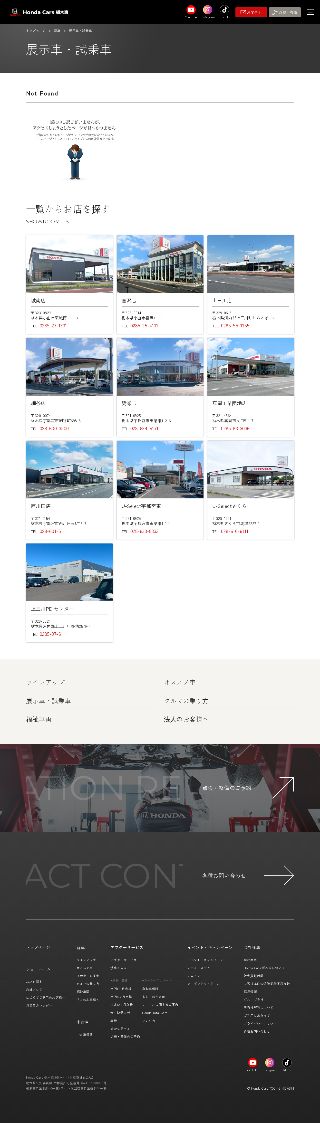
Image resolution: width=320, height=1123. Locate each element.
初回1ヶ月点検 (120, 988)
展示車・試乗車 (48, 700)
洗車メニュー (120, 967)
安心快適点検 (120, 1012)
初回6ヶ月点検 (121, 996)
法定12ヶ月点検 (121, 1004)
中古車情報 (85, 1034)
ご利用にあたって (257, 1015)
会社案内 (250, 960)
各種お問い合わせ (257, 1031)
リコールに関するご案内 (160, 1004)
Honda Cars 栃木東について (264, 967)
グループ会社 (253, 999)
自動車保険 (150, 988)
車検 (113, 1020)
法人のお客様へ (186, 718)
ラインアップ (45, 681)
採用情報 (250, 991)
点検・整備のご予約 (125, 1036)
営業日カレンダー (39, 1005)
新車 (57, 30)
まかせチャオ (120, 1028)
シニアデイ (195, 975)
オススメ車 (180, 681)
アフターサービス (123, 960)
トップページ (36, 30)
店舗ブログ (34, 989)
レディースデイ (198, 967)
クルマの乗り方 (186, 700)
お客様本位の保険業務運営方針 (267, 983)
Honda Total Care (154, 1012)
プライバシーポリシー (260, 1023)
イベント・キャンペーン (205, 960)
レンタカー (150, 1020)
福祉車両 (39, 718)
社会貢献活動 (253, 975)
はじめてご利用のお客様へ (46, 997)
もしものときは (153, 996)
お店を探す (34, 981)
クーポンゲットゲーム (203, 983)
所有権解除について (258, 1007)
